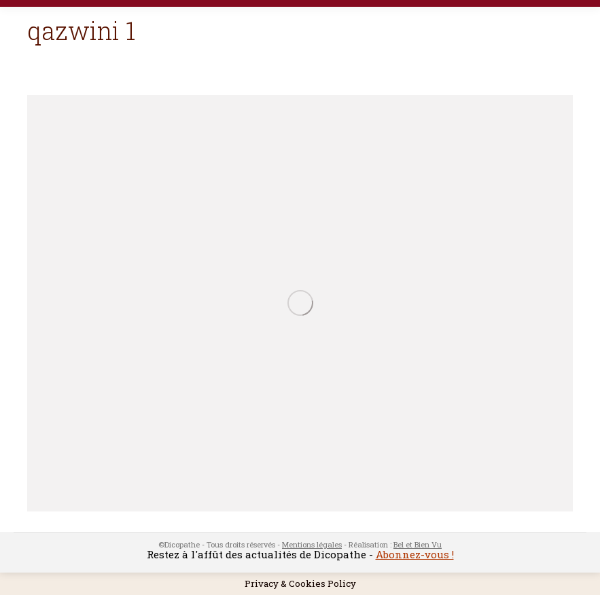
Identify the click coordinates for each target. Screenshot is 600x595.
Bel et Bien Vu (417, 544)
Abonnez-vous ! (415, 554)
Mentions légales (312, 544)
